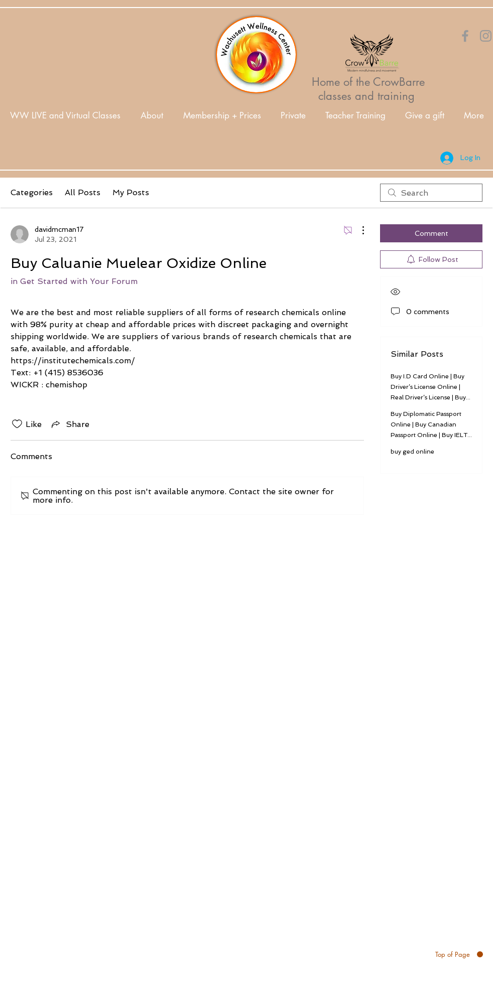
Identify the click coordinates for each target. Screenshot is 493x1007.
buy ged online (412, 451)
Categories (32, 192)
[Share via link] (69, 424)
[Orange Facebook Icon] (465, 36)
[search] (431, 193)
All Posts (82, 192)
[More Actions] (358, 230)
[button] (152, 115)
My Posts (130, 192)
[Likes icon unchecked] (17, 424)
